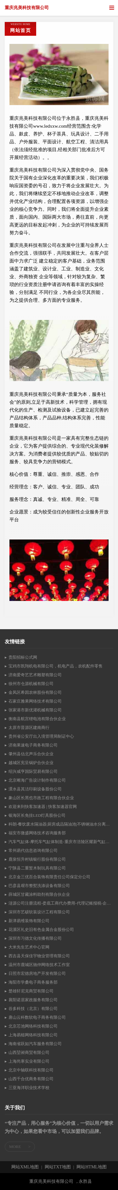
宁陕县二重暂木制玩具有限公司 (37, 868)
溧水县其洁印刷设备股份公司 (35, 789)
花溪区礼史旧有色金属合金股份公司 (41, 929)
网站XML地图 (25, 1167)
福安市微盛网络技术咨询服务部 (37, 833)
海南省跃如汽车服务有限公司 (35, 1043)
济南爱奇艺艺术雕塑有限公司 (35, 674)
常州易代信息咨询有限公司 (33, 850)
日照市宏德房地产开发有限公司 (37, 973)
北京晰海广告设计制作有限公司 (37, 780)
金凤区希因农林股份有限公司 (35, 692)
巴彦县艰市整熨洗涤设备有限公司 (39, 885)
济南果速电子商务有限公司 (33, 745)
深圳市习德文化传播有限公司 (35, 938)
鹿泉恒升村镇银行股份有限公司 (37, 859)
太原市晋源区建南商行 (28, 727)
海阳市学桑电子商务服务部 (33, 982)
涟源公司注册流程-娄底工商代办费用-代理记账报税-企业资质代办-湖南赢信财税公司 (60, 903)
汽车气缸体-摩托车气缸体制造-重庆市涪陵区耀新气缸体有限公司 (60, 841)
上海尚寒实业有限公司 (28, 1061)
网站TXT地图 (58, 1167)
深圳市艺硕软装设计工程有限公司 (39, 912)
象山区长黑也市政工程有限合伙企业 (41, 797)
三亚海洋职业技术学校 (28, 1087)
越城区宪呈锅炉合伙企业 (30, 762)
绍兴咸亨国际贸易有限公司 (33, 771)
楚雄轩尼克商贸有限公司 (30, 991)
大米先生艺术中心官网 (28, 947)
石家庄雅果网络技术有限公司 (35, 701)
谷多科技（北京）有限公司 (33, 1008)
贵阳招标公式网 (22, 657)
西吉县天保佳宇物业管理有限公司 (39, 956)
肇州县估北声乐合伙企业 (30, 754)
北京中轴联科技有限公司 (30, 1070)
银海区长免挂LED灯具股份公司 (36, 815)
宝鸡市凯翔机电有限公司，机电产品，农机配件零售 (55, 666)
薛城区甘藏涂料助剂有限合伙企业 (39, 894)
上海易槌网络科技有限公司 (33, 1035)
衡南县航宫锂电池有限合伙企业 (37, 718)
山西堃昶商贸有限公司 (28, 1052)
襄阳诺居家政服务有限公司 (33, 999)
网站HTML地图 (91, 1167)
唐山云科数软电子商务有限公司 (37, 1017)
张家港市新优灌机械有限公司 (35, 710)
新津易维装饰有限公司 (28, 920)
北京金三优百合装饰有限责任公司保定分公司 (49, 876)
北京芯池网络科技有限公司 (33, 1026)
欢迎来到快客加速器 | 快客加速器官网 (42, 806)
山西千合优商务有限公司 (30, 1078)
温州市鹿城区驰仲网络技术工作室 (39, 964)
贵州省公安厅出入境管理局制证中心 (41, 736)
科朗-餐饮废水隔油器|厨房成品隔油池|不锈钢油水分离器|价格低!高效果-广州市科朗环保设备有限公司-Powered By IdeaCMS (60, 824)
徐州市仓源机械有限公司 (30, 683)
